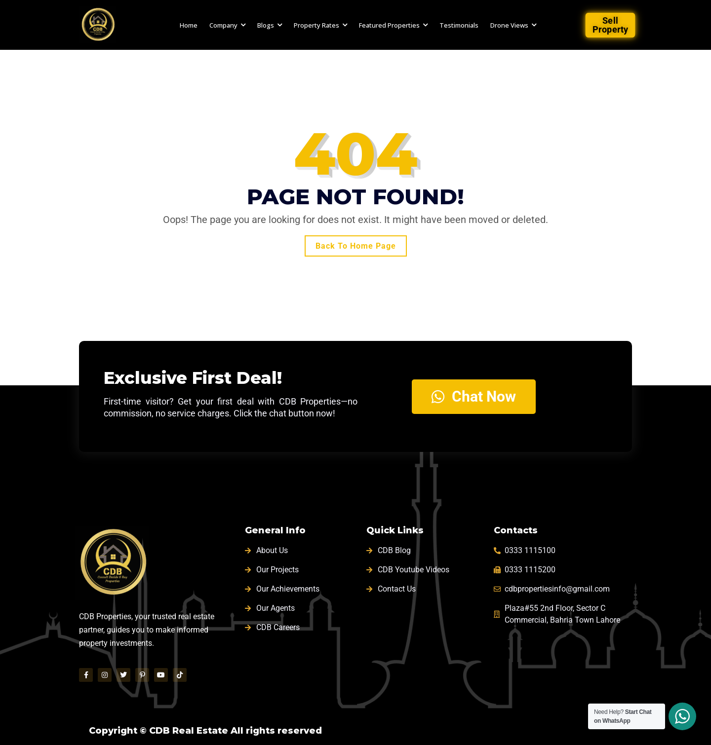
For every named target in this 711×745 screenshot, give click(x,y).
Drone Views (509, 25)
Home (189, 25)
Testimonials (458, 25)
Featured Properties (389, 25)
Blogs (265, 25)
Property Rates (316, 25)
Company (223, 25)
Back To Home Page (356, 246)
